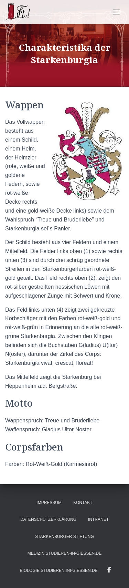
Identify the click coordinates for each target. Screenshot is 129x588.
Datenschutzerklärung (48, 519)
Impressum (49, 502)
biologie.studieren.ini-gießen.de (59, 570)
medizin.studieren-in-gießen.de (64, 553)
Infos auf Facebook (109, 570)
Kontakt (83, 502)
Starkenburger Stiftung (64, 536)
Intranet (98, 519)
